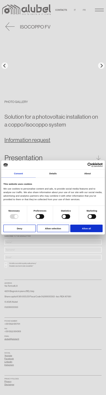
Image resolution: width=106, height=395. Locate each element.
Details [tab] (53, 173)
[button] (53, 159)
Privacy (7, 381)
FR (84, 10)
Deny (19, 228)
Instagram (9, 365)
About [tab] (87, 173)
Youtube (8, 355)
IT (75, 10)
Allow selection (53, 228)
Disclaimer (9, 384)
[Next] (101, 65)
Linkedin (8, 361)
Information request (27, 139)
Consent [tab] (18, 173)
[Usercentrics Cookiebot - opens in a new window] (90, 165)
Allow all (86, 228)
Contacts (61, 10)
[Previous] (4, 65)
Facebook (9, 358)
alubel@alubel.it (11, 339)
